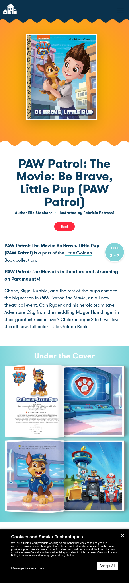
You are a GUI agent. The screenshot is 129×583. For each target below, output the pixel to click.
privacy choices (66, 555)
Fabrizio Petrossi (98, 212)
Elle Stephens (40, 212)
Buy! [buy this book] (64, 226)
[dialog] (64, 556)
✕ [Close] (122, 535)
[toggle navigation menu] (120, 10)
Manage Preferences (27, 568)
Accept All (107, 566)
